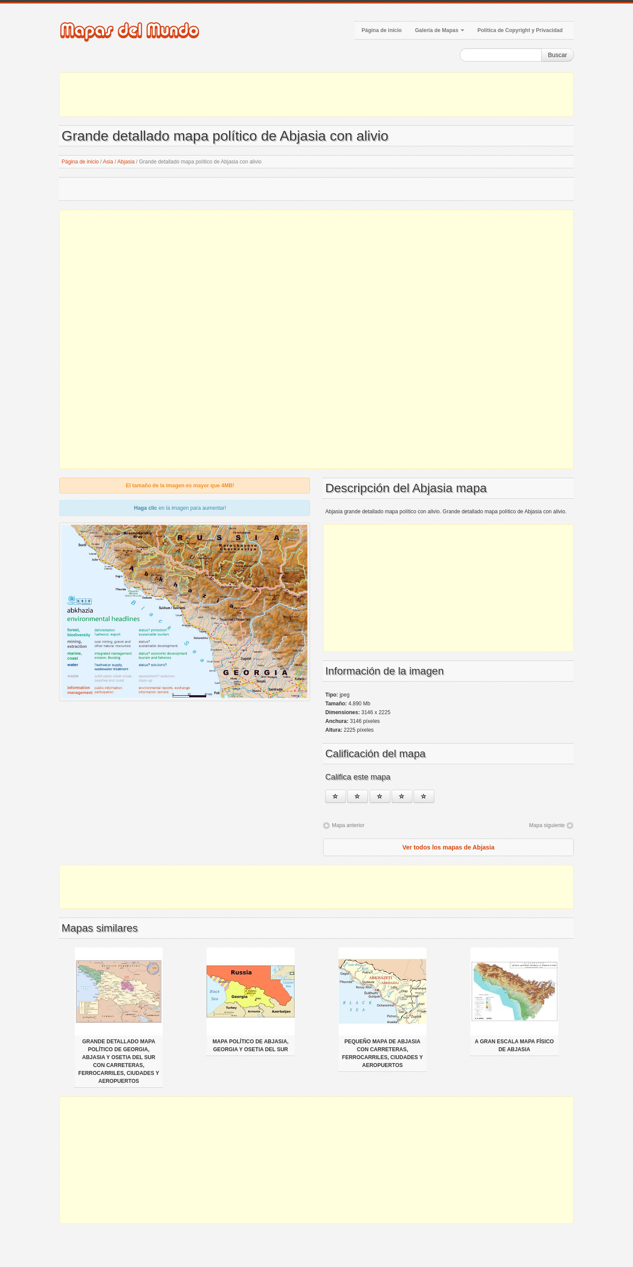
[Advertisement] (316, 94)
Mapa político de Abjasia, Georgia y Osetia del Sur (251, 1045)
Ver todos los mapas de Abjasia (448, 847)
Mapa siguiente (547, 825)
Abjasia (126, 162)
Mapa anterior (348, 825)
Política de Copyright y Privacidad (520, 30)
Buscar (557, 54)
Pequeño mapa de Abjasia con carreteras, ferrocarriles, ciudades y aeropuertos (382, 1053)
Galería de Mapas (439, 30)
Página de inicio (382, 30)
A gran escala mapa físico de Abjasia (514, 1045)
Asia (108, 162)
